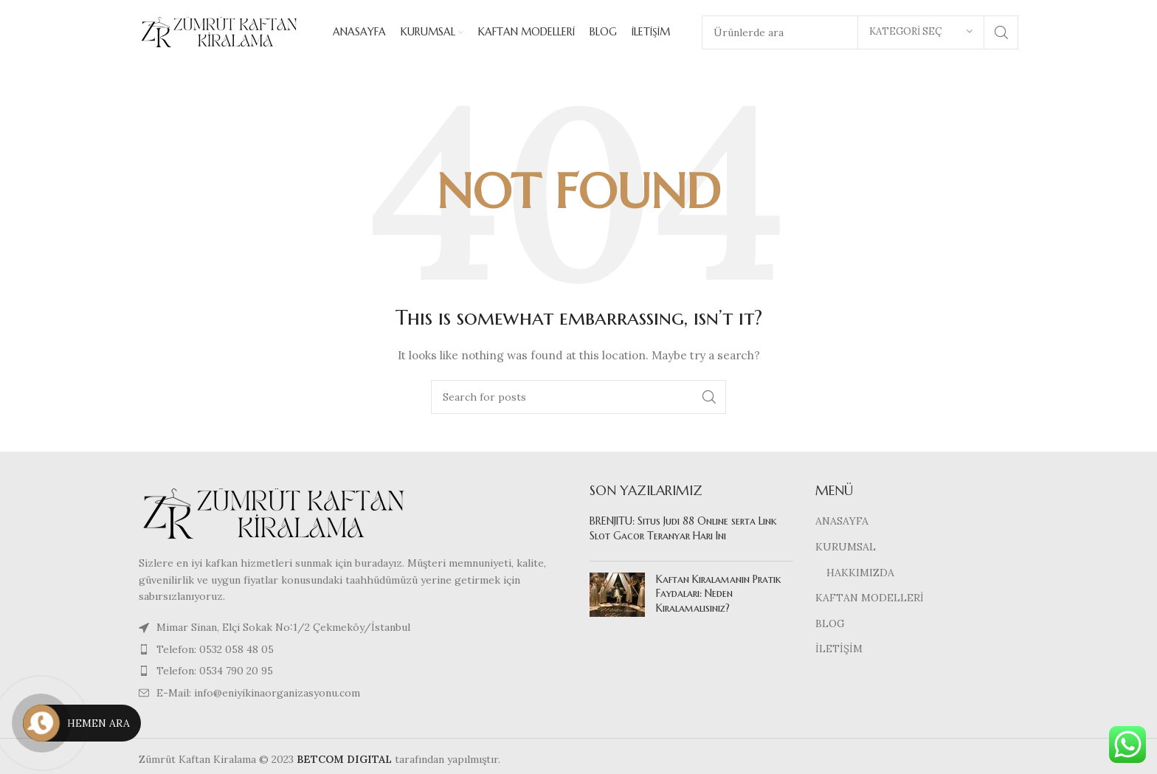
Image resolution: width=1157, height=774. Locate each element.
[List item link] (353, 651)
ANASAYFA (841, 523)
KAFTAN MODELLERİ (869, 599)
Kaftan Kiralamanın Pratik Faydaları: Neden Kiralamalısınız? (718, 595)
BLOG (830, 625)
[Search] (578, 398)
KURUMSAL (845, 548)
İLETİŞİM (839, 650)
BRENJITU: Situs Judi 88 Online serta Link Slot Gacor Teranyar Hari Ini (683, 530)
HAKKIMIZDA (860, 574)
